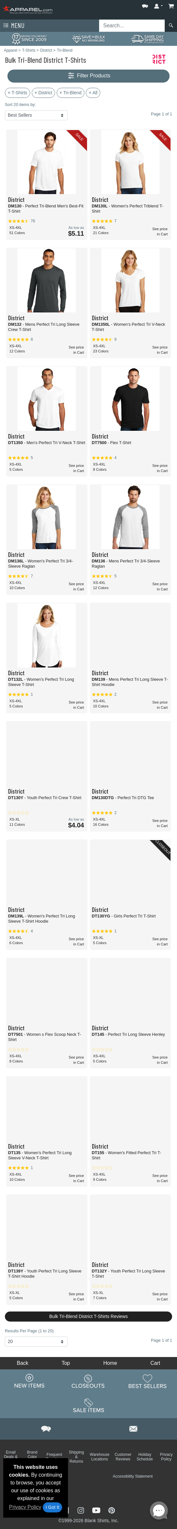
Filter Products (88, 76)
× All (93, 92)
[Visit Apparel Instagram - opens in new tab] (81, 1510)
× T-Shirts (17, 92)
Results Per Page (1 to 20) (29, 1330)
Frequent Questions (54, 1456)
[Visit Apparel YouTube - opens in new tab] (97, 1510)
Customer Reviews (123, 1456)
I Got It (52, 1507)
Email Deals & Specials (11, 1457)
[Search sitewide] (132, 26)
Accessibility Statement (133, 1476)
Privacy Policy (25, 1507)
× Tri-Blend (71, 92)
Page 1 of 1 (161, 1340)
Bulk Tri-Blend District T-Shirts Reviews (88, 1316)
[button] (145, 4)
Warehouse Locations (99, 1456)
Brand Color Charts (32, 1457)
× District (43, 92)
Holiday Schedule (145, 1456)
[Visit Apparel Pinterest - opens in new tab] (111, 1510)
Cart (155, 1363)
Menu (13, 25)
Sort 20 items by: (20, 104)
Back (22, 1363)
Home (110, 1363)
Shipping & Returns (76, 1457)
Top (65, 1363)
